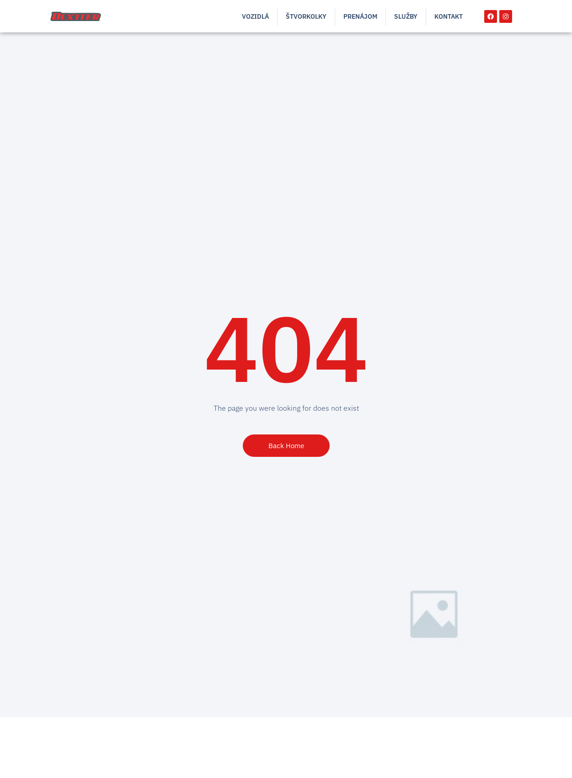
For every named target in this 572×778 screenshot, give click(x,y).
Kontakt (448, 16)
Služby (405, 16)
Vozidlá (255, 16)
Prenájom (360, 16)
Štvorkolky (306, 16)
